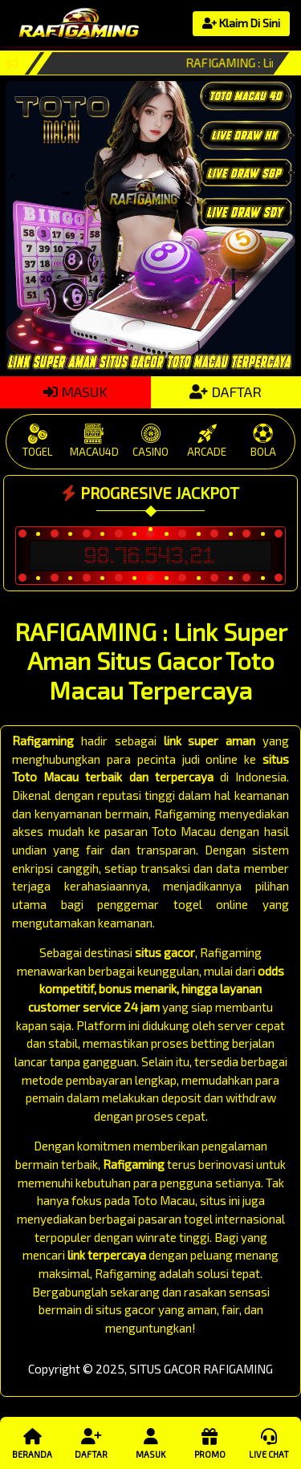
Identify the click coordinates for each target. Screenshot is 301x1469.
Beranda (32, 1442)
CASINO (150, 441)
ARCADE (207, 441)
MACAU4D (94, 441)
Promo (209, 1442)
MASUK (75, 391)
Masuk (150, 1442)
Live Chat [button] (268, 1442)
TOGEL (38, 441)
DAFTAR (225, 391)
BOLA (263, 441)
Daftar (91, 1442)
